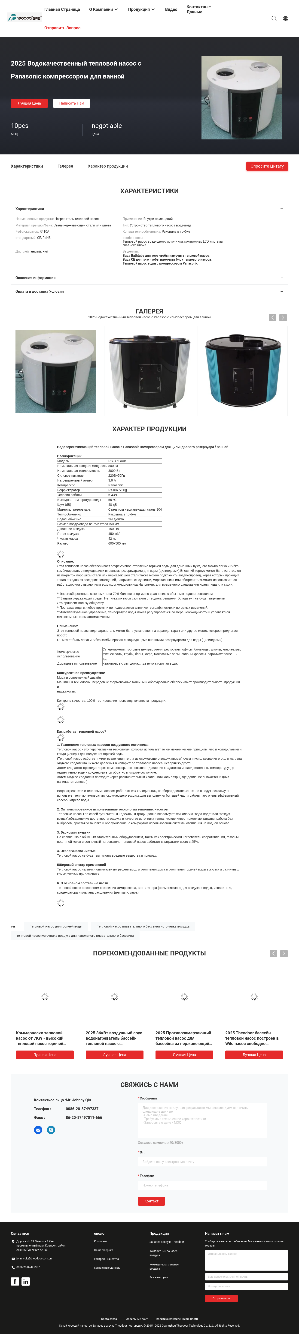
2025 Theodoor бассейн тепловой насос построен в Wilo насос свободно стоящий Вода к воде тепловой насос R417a (252, 1043)
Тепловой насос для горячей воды (56, 926)
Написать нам (71, 103)
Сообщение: (149, 1098)
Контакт (151, 1201)
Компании (100, 1241)
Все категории (159, 1277)
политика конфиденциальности (177, 1319)
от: (142, 1152)
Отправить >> (221, 1298)
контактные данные (107, 1267)
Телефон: (147, 1176)
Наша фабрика (103, 1250)
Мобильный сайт (136, 1319)
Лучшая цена (29, 103)
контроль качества (106, 1259)
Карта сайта (109, 1319)
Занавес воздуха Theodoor (167, 1242)
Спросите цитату (267, 165)
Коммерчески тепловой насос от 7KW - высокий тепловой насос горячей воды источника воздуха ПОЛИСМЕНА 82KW (40, 1043)
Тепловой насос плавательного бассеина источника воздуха (143, 926)
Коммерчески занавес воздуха (164, 1266)
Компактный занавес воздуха (163, 1253)
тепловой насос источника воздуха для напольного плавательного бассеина (75, 935)
